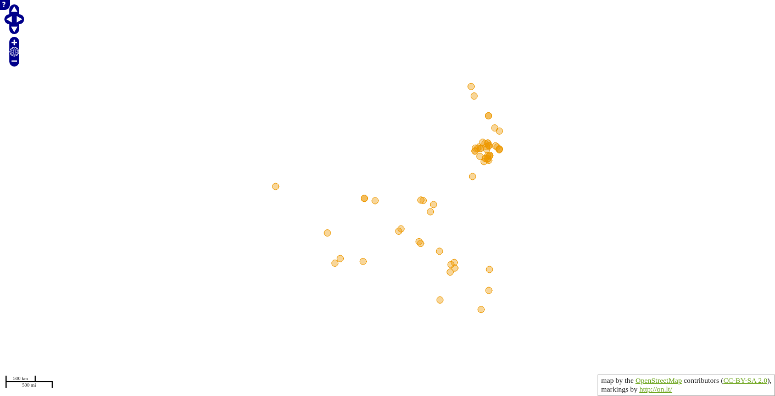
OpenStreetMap (658, 380)
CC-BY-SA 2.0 (745, 380)
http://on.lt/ (655, 389)
